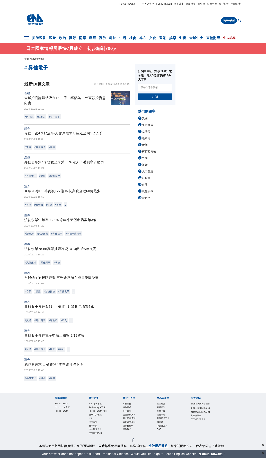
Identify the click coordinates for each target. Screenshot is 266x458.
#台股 (28, 291)
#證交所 (29, 233)
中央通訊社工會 (200, 429)
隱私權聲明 (129, 429)
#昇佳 (52, 147)
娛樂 (172, 38)
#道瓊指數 (49, 291)
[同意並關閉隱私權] (263, 445)
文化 (152, 38)
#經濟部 (29, 116)
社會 (132, 38)
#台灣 (28, 204)
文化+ (92, 429)
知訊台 (161, 425)
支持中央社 (229, 20)
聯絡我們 (128, 433)
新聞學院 (94, 437)
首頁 (26, 59)
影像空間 (212, 4)
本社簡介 (128, 403)
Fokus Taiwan (164, 4)
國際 (72, 38)
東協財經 (213, 38)
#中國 (28, 147)
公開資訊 (128, 412)
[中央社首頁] (35, 20)
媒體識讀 (191, 4)
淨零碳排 (179, 4)
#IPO (49, 204)
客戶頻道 (224, 4)
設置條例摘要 (131, 416)
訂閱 (155, 96)
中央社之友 (163, 429)
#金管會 (38, 204)
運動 (162, 38)
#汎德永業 (42, 233)
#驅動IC (53, 320)
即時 (52, 38)
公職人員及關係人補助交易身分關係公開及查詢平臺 (200, 419)
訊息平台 (162, 416)
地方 (142, 38)
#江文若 (41, 116)
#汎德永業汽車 (73, 233)
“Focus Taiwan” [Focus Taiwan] (211, 454)
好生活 (201, 4)
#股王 (52, 349)
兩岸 (82, 38)
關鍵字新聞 (37, 59)
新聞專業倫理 (131, 420)
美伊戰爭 (39, 38)
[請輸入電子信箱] (155, 87)
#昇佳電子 (54, 116)
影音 (182, 38)
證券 (102, 38)
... (65, 204)
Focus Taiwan (127, 4)
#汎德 (57, 262)
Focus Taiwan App (97, 418)
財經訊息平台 (165, 420)
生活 (122, 38)
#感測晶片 (54, 176)
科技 (112, 38)
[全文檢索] (240, 21)
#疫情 (58, 204)
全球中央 (196, 38)
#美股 (37, 291)
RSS (159, 433)
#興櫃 (28, 320)
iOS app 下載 (97, 403)
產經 (92, 38)
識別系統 (128, 408)
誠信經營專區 (131, 425)
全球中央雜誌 (97, 425)
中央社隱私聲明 (157, 446)
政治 (62, 38)
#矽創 (64, 320)
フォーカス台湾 (145, 4)
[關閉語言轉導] (263, 453)
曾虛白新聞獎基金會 (200, 406)
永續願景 (236, 4)
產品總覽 (162, 403)
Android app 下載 (98, 410)
